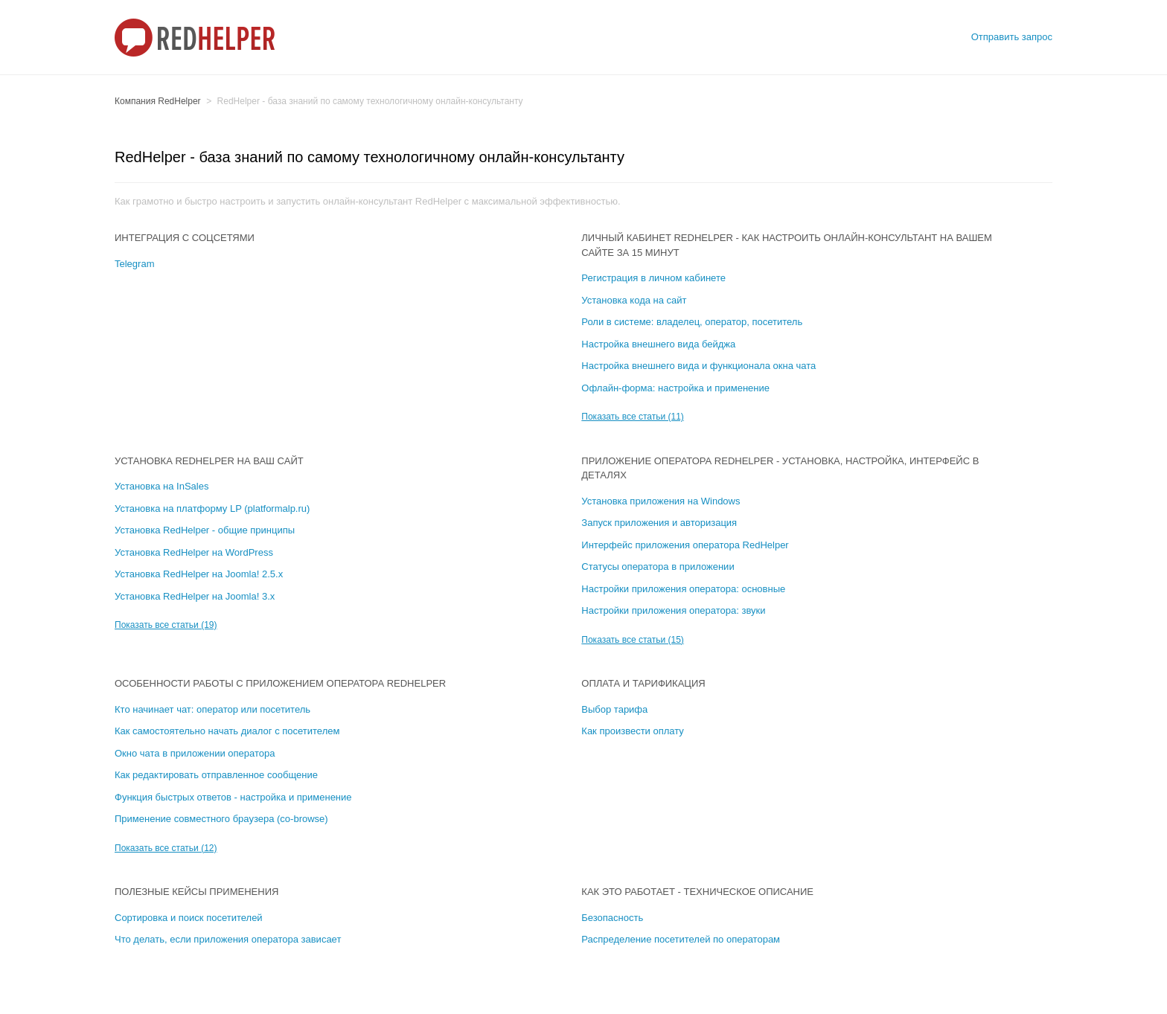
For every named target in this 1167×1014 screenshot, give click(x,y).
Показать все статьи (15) (632, 640)
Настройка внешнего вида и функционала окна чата (698, 365)
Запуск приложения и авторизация (659, 522)
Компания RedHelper (158, 101)
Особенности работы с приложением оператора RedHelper (280, 683)
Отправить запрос (1011, 36)
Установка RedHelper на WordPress (194, 552)
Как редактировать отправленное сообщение (216, 774)
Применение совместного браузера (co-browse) (221, 818)
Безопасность (612, 917)
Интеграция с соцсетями (185, 237)
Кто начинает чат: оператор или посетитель (212, 709)
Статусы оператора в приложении (657, 566)
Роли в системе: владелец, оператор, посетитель (691, 321)
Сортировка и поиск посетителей (189, 917)
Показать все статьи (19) (166, 625)
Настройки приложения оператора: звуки (673, 610)
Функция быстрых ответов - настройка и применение (233, 797)
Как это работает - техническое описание (697, 891)
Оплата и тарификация (643, 683)
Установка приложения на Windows (660, 501)
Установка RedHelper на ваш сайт (209, 460)
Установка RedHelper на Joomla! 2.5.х (199, 574)
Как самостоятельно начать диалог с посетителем (227, 731)
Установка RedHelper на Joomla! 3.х (195, 596)
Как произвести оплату (632, 731)
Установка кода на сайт (633, 300)
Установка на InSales (161, 486)
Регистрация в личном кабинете (653, 277)
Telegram (134, 263)
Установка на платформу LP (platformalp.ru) (212, 508)
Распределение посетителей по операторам (680, 939)
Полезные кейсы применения (196, 891)
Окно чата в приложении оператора (195, 753)
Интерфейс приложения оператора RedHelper (684, 545)
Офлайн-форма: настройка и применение (675, 388)
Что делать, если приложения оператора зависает (228, 939)
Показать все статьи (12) (166, 848)
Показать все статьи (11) (632, 416)
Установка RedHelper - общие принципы (205, 530)
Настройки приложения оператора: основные (683, 588)
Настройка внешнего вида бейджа (658, 344)
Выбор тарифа (614, 709)
